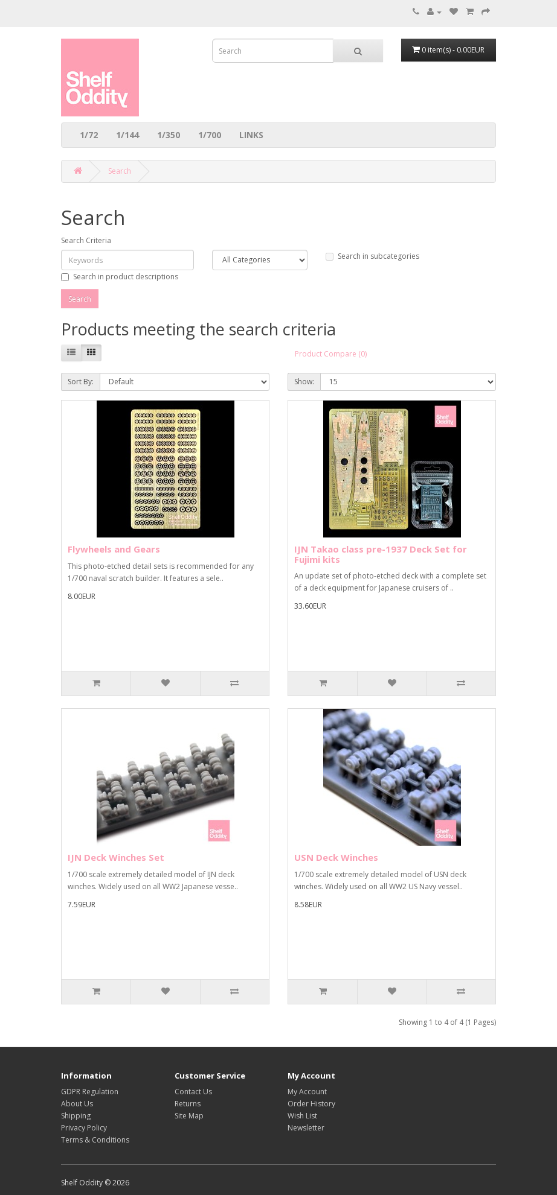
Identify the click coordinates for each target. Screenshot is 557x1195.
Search (119, 171)
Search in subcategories (372, 256)
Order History (311, 1103)
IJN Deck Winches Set (116, 857)
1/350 (168, 135)
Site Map (189, 1116)
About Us (77, 1103)
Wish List (302, 1116)
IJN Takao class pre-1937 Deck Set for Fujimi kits (380, 554)
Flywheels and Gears (114, 549)
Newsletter (306, 1128)
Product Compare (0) (331, 354)
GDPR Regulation (89, 1091)
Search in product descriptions (119, 276)
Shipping (76, 1116)
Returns (188, 1103)
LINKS (251, 135)
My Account (307, 1091)
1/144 (127, 135)
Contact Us (193, 1091)
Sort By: (81, 381)
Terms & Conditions (95, 1140)
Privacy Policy (84, 1128)
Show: (304, 381)
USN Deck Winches (336, 857)
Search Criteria (86, 240)
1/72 (89, 135)
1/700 (209, 135)
